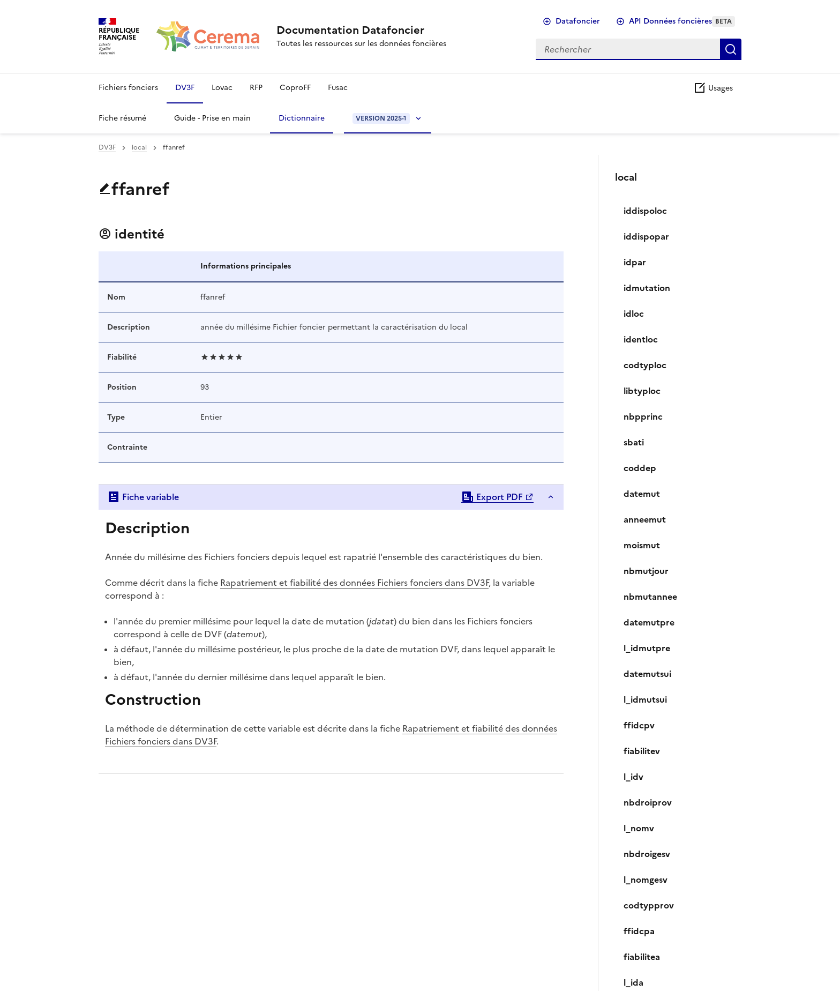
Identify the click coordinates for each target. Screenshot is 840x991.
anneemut (645, 519)
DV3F (184, 87)
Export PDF (492, 496)
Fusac (338, 87)
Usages (713, 88)
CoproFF (295, 87)
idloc (634, 313)
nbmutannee (650, 596)
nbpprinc (643, 416)
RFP (256, 87)
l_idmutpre (647, 648)
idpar (635, 262)
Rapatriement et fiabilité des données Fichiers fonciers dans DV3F (354, 582)
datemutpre (649, 622)
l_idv (633, 776)
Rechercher (730, 49)
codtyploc (645, 365)
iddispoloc (645, 210)
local (139, 147)
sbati (634, 442)
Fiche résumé (122, 118)
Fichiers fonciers (128, 87)
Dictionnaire (302, 118)
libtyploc (642, 390)
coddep (640, 467)
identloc (641, 339)
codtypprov (649, 905)
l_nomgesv (646, 879)
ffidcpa (639, 931)
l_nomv (639, 828)
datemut (642, 493)
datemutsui (647, 673)
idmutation (647, 287)
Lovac (222, 87)
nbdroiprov (648, 802)
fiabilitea (642, 956)
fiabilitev (642, 750)
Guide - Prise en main (212, 118)
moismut (642, 545)
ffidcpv (639, 725)
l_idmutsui (645, 699)
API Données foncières (682, 21)
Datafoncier (578, 21)
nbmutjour (646, 570)
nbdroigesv (647, 853)
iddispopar (646, 236)
